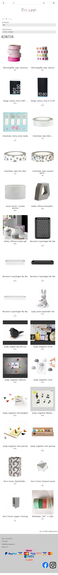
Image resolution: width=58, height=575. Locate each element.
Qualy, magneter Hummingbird (15, 413)
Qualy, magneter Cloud (42, 380)
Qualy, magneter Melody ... (43, 413)
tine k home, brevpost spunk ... (43, 482)
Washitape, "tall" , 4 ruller (42, 516)
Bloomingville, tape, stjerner (42, 68)
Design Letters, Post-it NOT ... (15, 101)
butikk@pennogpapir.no (8, 544)
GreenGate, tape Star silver (15, 171)
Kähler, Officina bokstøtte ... (42, 206)
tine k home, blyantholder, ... (15, 481)
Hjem (3, 19)
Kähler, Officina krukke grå (15, 241)
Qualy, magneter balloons (15, 380)
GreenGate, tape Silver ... (43, 136)
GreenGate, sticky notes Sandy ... (15, 137)
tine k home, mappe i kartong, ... (15, 517)
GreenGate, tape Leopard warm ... (43, 172)
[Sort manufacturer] (29, 25)
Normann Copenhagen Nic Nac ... (42, 242)
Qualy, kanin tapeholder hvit (42, 312)
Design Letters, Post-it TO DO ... (43, 102)
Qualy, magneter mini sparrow (15, 446)
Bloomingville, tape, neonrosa (15, 68)
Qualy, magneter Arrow (42, 347)
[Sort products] (29, 32)
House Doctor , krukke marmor (15, 207)
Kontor (10, 19)
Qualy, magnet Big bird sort (15, 347)
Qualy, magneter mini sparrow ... (42, 447)
